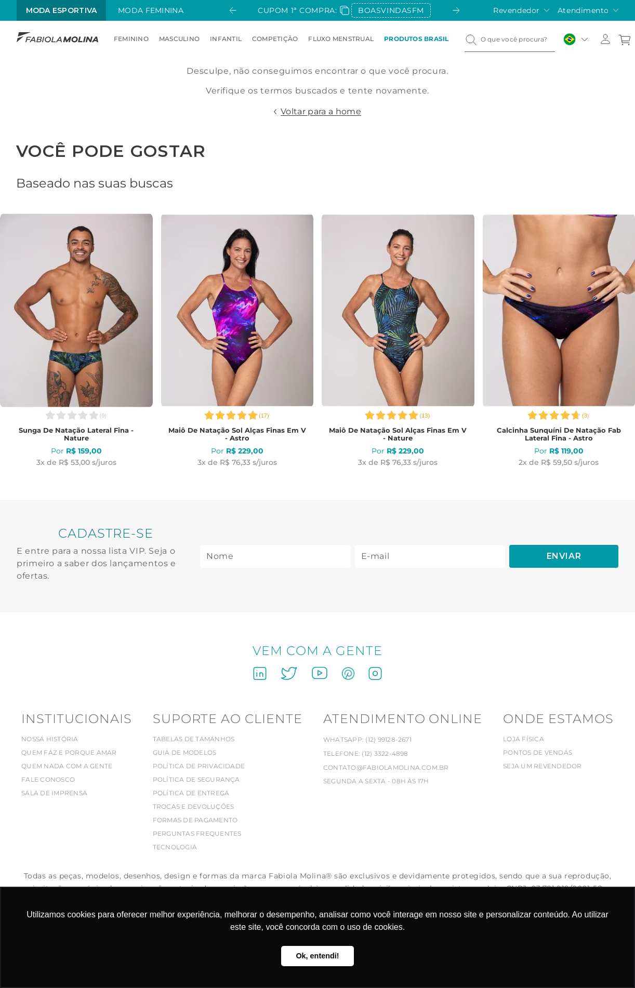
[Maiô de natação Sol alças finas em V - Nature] (398, 340)
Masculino (179, 39)
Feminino (131, 39)
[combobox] (510, 39)
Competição (275, 39)
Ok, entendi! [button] (317, 956)
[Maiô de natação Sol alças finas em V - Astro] (237, 340)
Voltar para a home (321, 111)
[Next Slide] (456, 10)
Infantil (226, 39)
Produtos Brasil (416, 39)
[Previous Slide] (232, 10)
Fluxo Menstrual (341, 39)
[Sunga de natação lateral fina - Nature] (76, 340)
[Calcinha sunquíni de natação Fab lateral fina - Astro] (559, 340)
